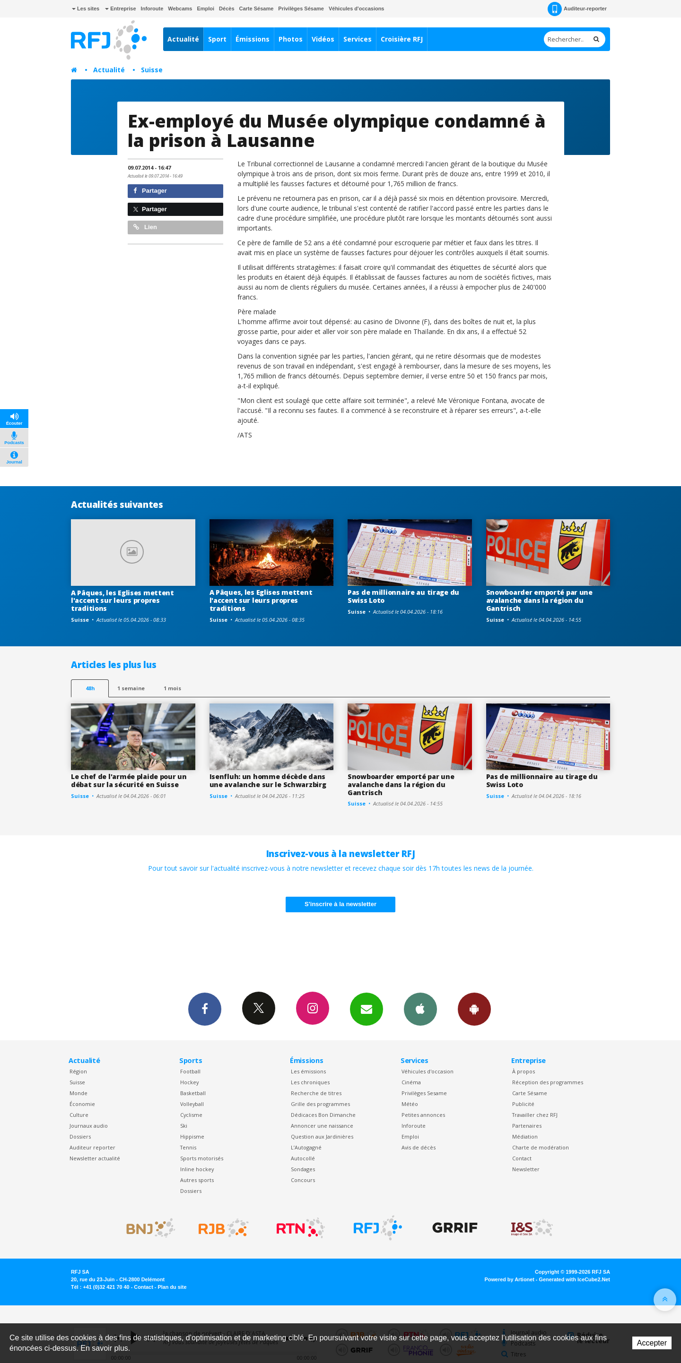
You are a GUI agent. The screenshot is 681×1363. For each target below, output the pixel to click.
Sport (217, 38)
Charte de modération (540, 1147)
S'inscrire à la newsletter (340, 904)
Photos (291, 38)
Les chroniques (310, 1082)
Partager (150, 190)
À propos (523, 1071)
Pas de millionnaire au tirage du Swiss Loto (403, 596)
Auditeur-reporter (577, 9)
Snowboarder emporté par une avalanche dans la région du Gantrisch (539, 600)
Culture (79, 1115)
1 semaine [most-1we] (131, 688)
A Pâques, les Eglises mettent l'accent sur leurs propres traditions (122, 600)
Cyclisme (191, 1115)
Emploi (205, 8)
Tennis (188, 1147)
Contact (522, 1158)
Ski (183, 1126)
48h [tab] (90, 688)
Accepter (652, 1343)
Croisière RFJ (402, 38)
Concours (303, 1180)
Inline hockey (197, 1169)
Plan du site (171, 1287)
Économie (82, 1104)
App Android (474, 1009)
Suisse (152, 69)
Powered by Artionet (509, 1279)
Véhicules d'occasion (428, 1071)
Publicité (523, 1104)
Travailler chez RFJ (535, 1115)
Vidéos (323, 38)
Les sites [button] (85, 8)
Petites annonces (423, 1115)
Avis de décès (419, 1147)
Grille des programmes (320, 1104)
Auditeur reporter (92, 1147)
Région (78, 1071)
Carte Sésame (256, 8)
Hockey (189, 1082)
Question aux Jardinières (322, 1136)
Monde (78, 1093)
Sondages (303, 1169)
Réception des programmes (547, 1082)
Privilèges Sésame (301, 8)
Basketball (193, 1093)
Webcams (180, 8)
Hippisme (192, 1136)
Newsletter (526, 1169)
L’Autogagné (306, 1147)
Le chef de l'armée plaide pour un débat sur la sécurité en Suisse (129, 780)
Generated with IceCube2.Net (574, 1279)
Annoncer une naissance (322, 1126)
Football (190, 1071)
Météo (410, 1104)
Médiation (525, 1136)
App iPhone (420, 1009)
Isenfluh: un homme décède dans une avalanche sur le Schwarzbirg (268, 780)
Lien (145, 227)
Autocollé (303, 1158)
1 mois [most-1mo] (172, 688)
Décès (226, 8)
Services (357, 38)
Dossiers (80, 1136)
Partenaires (526, 1126)
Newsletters (366, 1009)
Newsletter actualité (95, 1158)
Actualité (183, 38)
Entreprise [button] (120, 8)
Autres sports (197, 1180)
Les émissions (308, 1071)
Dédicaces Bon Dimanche (323, 1115)
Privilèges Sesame (424, 1093)
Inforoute (152, 8)
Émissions (253, 38)
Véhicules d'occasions (356, 8)
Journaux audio (89, 1126)
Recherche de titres (316, 1093)
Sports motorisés (201, 1158)
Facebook (204, 1009)
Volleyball (192, 1104)
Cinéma (411, 1082)
